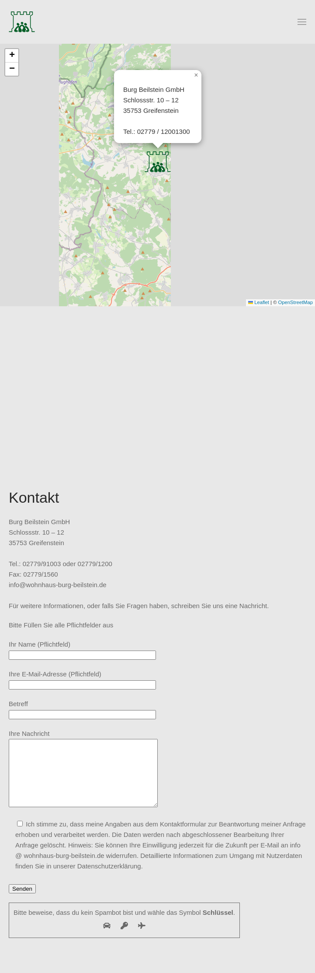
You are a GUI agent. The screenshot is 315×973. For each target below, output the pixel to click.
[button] (302, 22)
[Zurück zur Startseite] (22, 22)
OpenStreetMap (295, 302)
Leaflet (258, 302)
